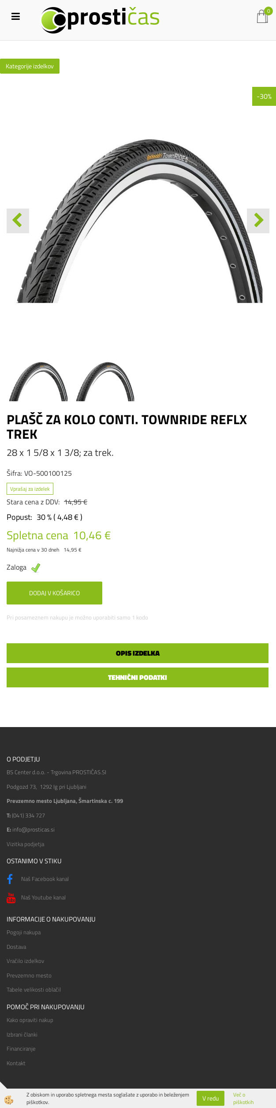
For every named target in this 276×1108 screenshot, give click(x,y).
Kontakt (16, 1063)
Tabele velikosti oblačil (34, 989)
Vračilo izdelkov (25, 960)
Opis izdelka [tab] (138, 653)
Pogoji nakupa (24, 932)
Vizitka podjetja (25, 843)
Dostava (16, 946)
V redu (210, 1098)
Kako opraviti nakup (30, 1019)
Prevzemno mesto (29, 975)
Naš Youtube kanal (36, 898)
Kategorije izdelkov (30, 66)
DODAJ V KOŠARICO (54, 592)
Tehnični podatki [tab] (137, 677)
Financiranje (21, 1048)
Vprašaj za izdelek (30, 489)
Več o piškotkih (243, 1098)
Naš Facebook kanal (38, 879)
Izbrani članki (22, 1034)
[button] (258, 221)
